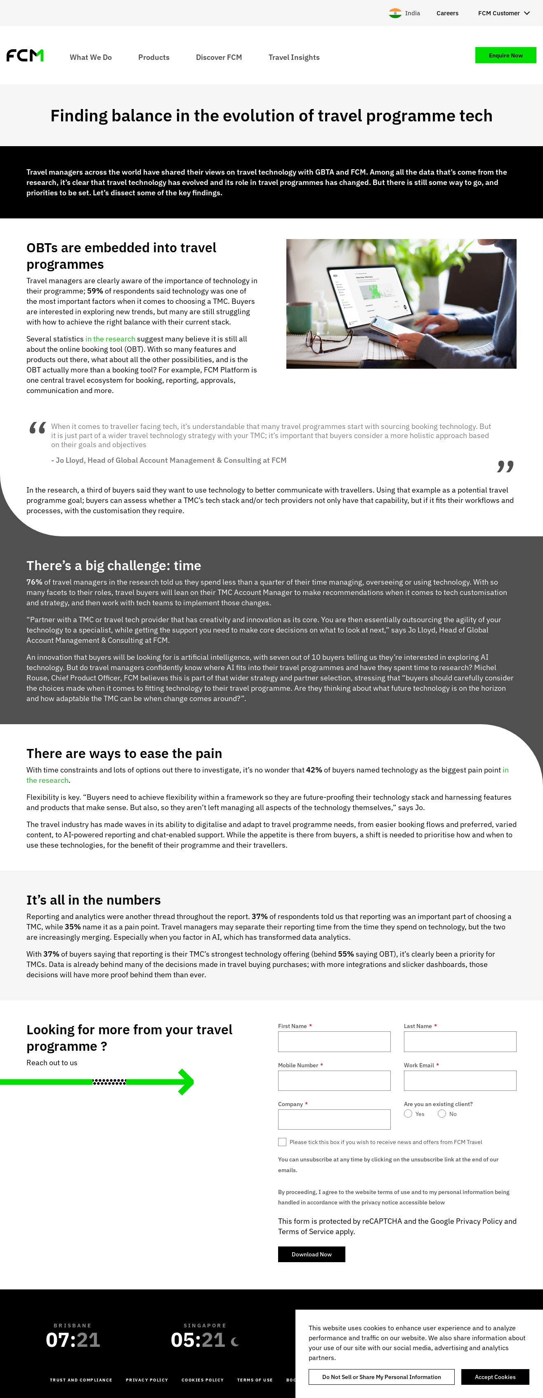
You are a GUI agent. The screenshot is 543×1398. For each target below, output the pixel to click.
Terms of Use (255, 1380)
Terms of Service (306, 1231)
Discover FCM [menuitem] (219, 56)
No (453, 1114)
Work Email (421, 1065)
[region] (419, 1354)
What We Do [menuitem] (91, 56)
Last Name (420, 1026)
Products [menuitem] (154, 56)
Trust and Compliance (81, 1380)
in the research (110, 339)
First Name (295, 1026)
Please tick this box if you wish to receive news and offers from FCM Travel (386, 1142)
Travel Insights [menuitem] (294, 56)
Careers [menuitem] (447, 13)
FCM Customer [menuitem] (499, 13)
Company (293, 1104)
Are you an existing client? (438, 1104)
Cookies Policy (203, 1380)
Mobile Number (300, 1065)
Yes (420, 1114)
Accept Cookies (495, 1377)
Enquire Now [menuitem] (506, 55)
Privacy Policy (479, 1221)
